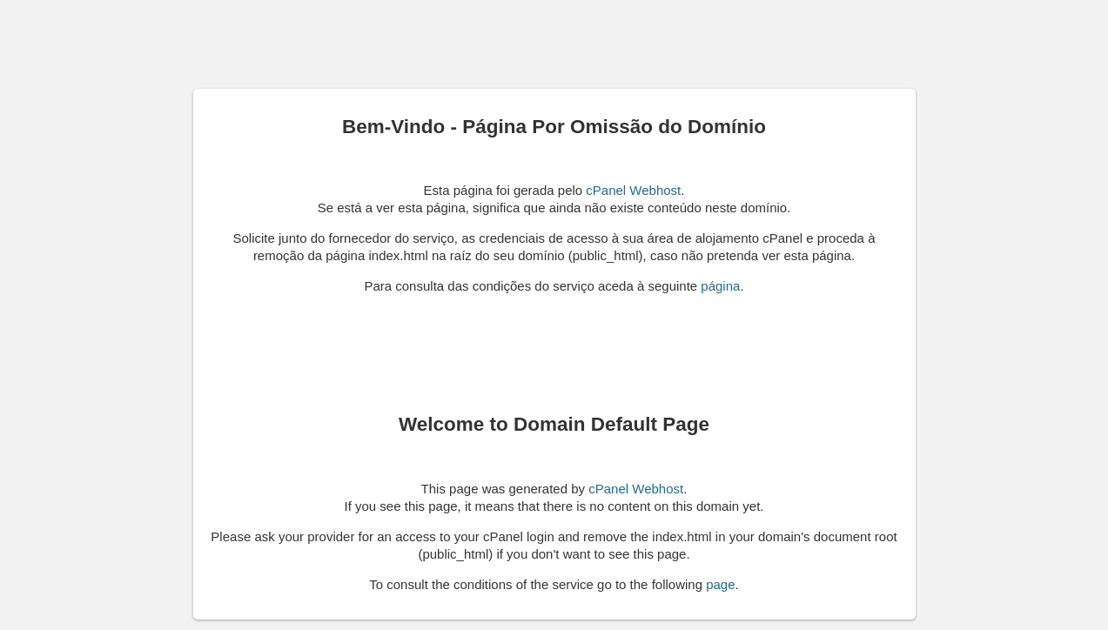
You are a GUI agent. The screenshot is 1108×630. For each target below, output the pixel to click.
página (720, 285)
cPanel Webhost (633, 190)
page (720, 584)
